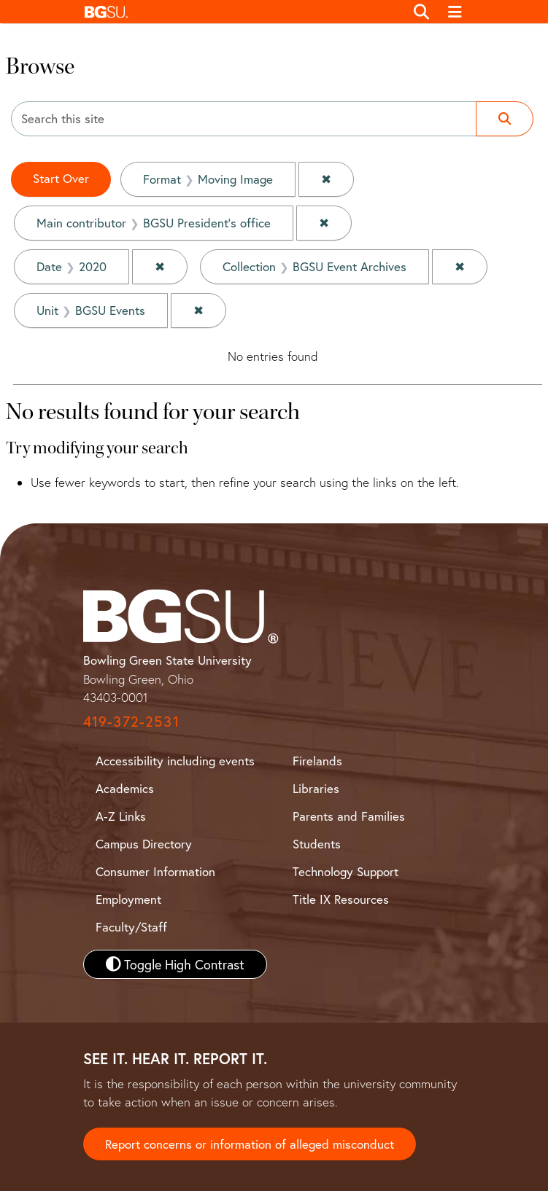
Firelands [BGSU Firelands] (317, 760)
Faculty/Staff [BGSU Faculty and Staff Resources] (131, 926)
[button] (241, 11)
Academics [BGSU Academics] (125, 788)
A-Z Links (121, 816)
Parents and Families (349, 816)
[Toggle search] (422, 12)
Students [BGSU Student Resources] (317, 843)
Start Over (61, 178)
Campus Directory (144, 843)
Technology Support (345, 871)
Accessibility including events (175, 760)
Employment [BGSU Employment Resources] (128, 899)
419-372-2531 (131, 721)
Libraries (316, 788)
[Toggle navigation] (455, 12)
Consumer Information (155, 871)
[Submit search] (504, 118)
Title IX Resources (341, 899)
